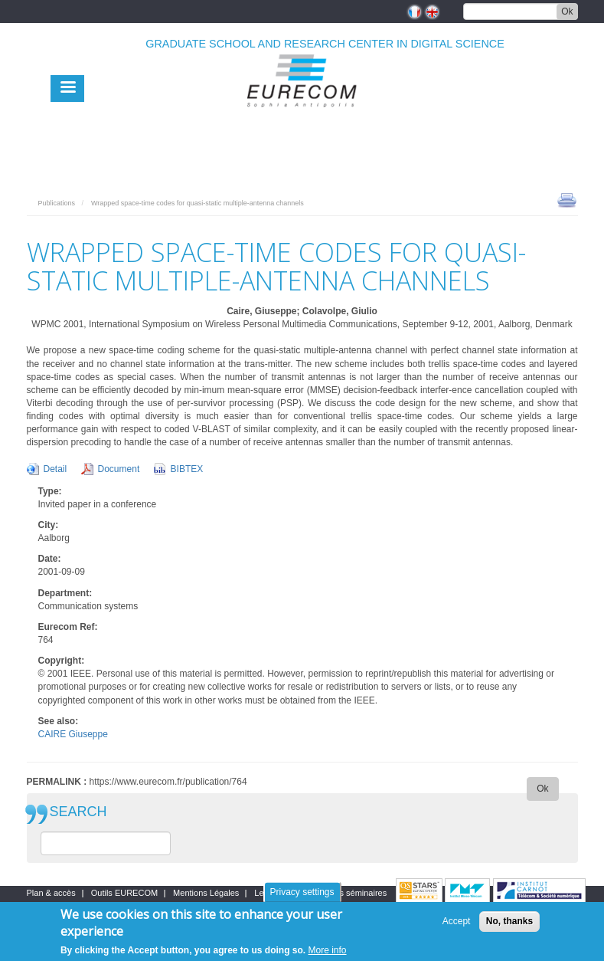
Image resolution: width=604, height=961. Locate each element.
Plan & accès (51, 892)
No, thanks (509, 922)
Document (119, 469)
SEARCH (78, 812)
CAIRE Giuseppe (73, 734)
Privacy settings (301, 892)
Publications (57, 203)
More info (328, 951)
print (567, 199)
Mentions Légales (206, 892)
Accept (456, 922)
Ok (567, 11)
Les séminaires (358, 892)
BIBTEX (187, 469)
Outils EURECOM (124, 892)
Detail (55, 469)
